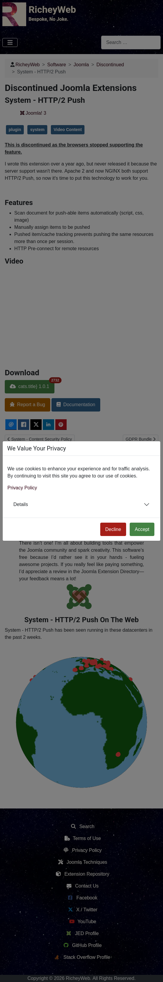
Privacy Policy (22, 487)
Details (20, 504)
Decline (113, 529)
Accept (142, 529)
